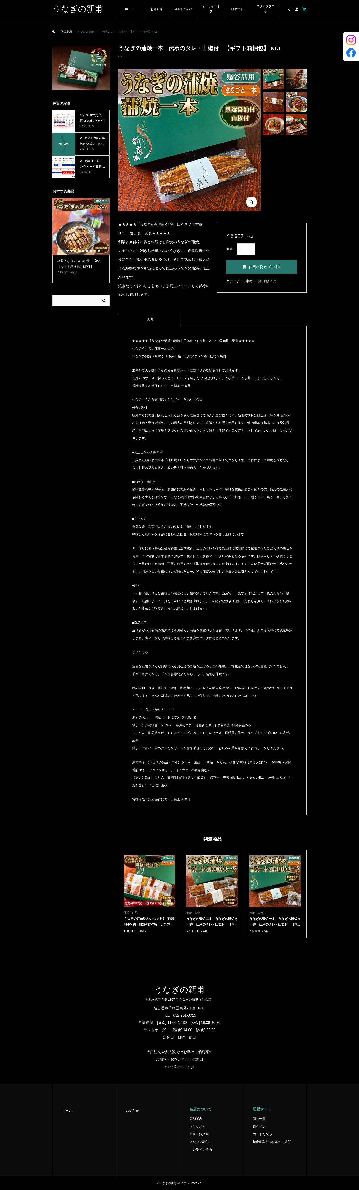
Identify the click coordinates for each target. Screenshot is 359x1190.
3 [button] (71, 251)
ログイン (259, 1126)
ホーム (129, 9)
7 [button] (87, 251)
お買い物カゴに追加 (265, 267)
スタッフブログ (266, 9)
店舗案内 (195, 1118)
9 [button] (95, 251)
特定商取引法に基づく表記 (272, 1142)
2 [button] (67, 251)
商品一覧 (259, 1118)
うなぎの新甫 (77, 8)
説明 (150, 319)
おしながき (197, 1126)
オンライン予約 (211, 9)
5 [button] (79, 251)
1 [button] (64, 251)
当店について (184, 9)
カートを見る (262, 1134)
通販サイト (238, 9)
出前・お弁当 (199, 1134)
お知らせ (157, 9)
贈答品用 (270, 281)
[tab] (149, 319)
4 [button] (75, 251)
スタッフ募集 (199, 1142)
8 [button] (91, 251)
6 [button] (83, 251)
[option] (81, 238)
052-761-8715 (184, 1015)
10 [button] (99, 251)
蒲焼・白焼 (254, 281)
